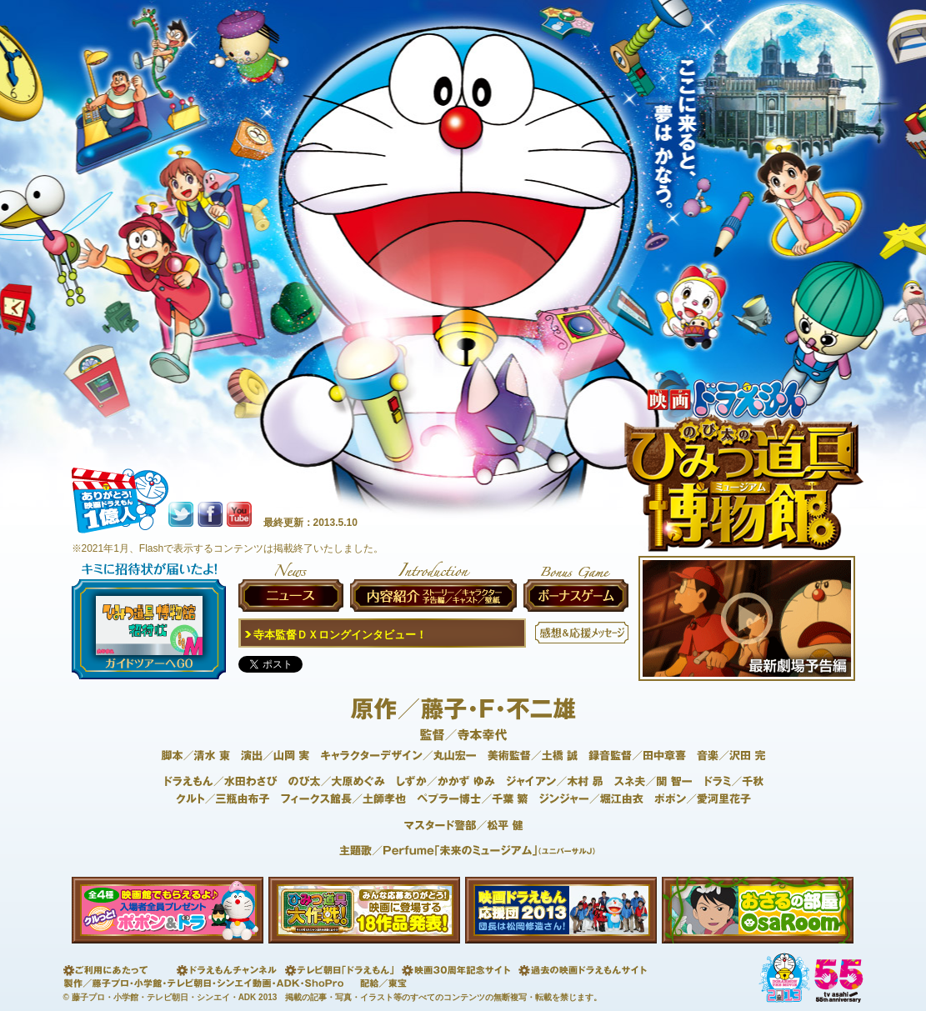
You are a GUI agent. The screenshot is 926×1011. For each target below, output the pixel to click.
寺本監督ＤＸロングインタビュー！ (334, 634)
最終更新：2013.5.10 (310, 522)
